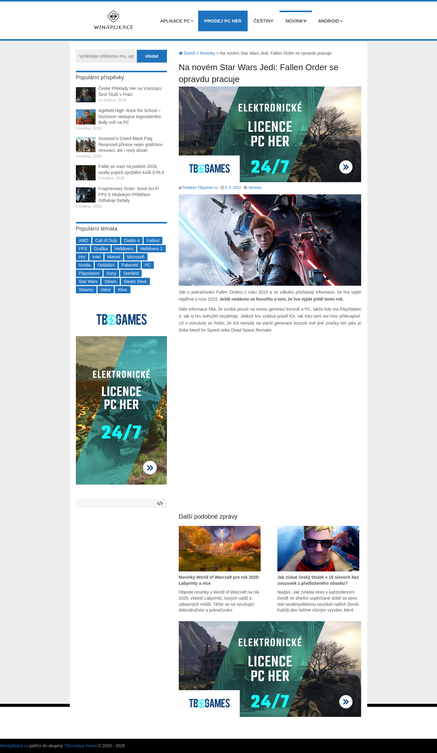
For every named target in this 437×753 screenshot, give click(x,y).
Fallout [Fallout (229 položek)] (153, 240)
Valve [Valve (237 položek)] (105, 289)
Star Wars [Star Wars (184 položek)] (88, 281)
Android (328, 20)
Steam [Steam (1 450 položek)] (110, 281)
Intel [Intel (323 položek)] (96, 256)
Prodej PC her (223, 20)
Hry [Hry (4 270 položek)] (82, 256)
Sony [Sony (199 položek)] (111, 273)
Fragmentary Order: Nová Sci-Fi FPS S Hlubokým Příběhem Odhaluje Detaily (129, 194)
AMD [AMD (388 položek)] (83, 240)
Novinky (296, 20)
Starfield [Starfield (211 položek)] (131, 273)
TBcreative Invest (80, 745)
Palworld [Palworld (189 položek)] (130, 265)
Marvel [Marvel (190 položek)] (113, 256)
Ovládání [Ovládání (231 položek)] (106, 265)
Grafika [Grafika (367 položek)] (101, 248)
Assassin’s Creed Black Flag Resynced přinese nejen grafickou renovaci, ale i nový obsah (131, 144)
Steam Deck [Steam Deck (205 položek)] (135, 281)
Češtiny (263, 20)
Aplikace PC (175, 20)
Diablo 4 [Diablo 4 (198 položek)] (132, 240)
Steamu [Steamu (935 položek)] (86, 289)
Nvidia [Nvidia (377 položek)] (85, 265)
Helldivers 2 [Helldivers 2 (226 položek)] (151, 248)
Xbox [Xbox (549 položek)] (122, 289)
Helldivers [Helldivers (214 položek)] (124, 248)
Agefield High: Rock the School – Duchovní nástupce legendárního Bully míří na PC (130, 116)
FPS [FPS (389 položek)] (83, 248)
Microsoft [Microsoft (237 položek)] (135, 256)
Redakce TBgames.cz (200, 188)
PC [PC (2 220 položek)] (148, 265)
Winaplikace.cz (14, 745)
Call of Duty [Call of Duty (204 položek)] (106, 240)
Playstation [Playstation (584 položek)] (89, 273)
